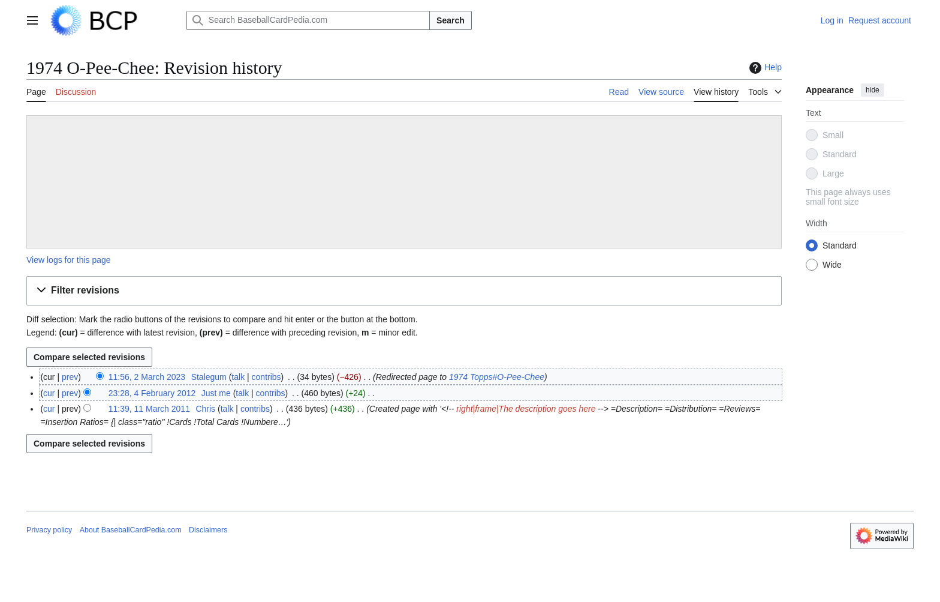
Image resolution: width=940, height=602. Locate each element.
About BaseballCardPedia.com (131, 530)
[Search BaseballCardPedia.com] (308, 20)
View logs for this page (68, 260)
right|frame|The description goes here (525, 409)
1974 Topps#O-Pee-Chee (496, 377)
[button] (404, 291)
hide (872, 90)
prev (70, 377)
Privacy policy (49, 530)
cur (49, 393)
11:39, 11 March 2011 (149, 409)
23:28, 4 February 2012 (152, 393)
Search (450, 20)
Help (764, 68)
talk (238, 377)
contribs (266, 377)
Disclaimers (208, 530)
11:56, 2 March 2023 (147, 377)
